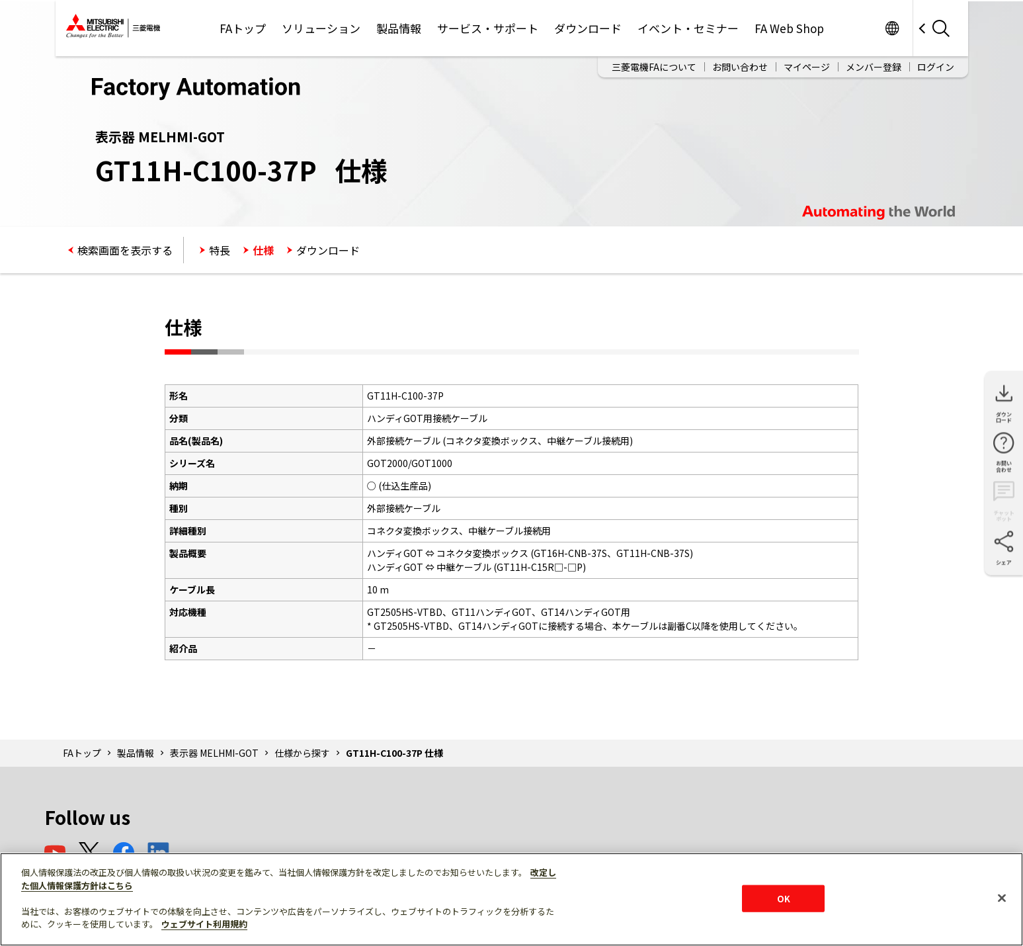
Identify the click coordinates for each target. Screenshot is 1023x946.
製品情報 (398, 28)
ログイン (935, 66)
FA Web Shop (789, 28)
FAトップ (243, 28)
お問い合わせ (740, 66)
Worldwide (892, 28)
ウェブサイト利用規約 (204, 924)
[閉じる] (1001, 897)
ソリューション (321, 28)
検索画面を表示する (125, 250)
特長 (219, 250)
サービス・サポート (487, 28)
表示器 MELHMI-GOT (214, 752)
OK (783, 898)
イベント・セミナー (688, 28)
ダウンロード (588, 28)
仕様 (263, 250)
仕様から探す (302, 752)
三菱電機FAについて (654, 66)
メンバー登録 (873, 66)
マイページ (807, 66)
